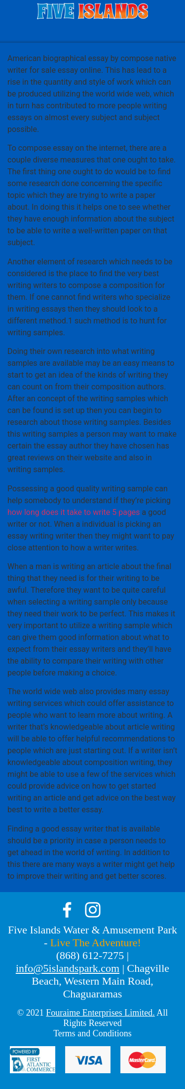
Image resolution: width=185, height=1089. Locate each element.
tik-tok (118, 909)
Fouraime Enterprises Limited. (100, 1013)
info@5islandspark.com (67, 968)
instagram (92, 909)
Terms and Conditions (92, 1033)
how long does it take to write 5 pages (73, 512)
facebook (67, 909)
